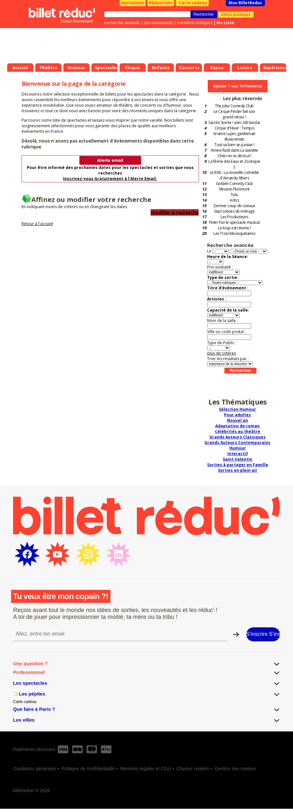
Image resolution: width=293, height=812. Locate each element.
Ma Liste (225, 22)
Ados (234, 200)
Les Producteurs (234, 217)
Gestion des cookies (235, 768)
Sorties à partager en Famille (237, 464)
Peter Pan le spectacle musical (234, 222)
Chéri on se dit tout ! (234, 156)
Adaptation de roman (237, 426)
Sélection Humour (237, 409)
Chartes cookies (192, 768)
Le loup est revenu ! (234, 228)
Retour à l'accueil (37, 223)
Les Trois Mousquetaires (234, 233)
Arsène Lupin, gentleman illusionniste (234, 136)
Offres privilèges (236, 14)
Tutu (234, 194)
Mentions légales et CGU (145, 768)
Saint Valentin (237, 459)
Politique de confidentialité (88, 768)
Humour (237, 448)
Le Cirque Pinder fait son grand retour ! (234, 114)
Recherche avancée (122, 22)
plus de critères (221, 353)
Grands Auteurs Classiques (237, 437)
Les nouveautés (158, 22)
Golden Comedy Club (234, 183)
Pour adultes (237, 415)
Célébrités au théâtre (237, 431)
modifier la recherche (174, 212)
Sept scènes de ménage (234, 211)
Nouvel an (237, 420)
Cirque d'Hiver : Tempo (234, 128)
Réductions (160, 3)
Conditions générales (34, 768)
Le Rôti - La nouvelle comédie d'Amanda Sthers (234, 175)
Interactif (237, 453)
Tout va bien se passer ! (234, 144)
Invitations (132, 3)
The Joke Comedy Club (234, 106)
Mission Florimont (234, 189)
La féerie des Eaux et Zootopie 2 (234, 164)
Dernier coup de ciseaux (234, 205)
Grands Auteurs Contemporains (237, 442)
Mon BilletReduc (245, 3)
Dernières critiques (194, 22)
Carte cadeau (193, 3)
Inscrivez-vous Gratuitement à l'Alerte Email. (110, 178)
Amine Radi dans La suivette (234, 150)
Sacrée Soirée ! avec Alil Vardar (234, 122)
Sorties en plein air (237, 470)
